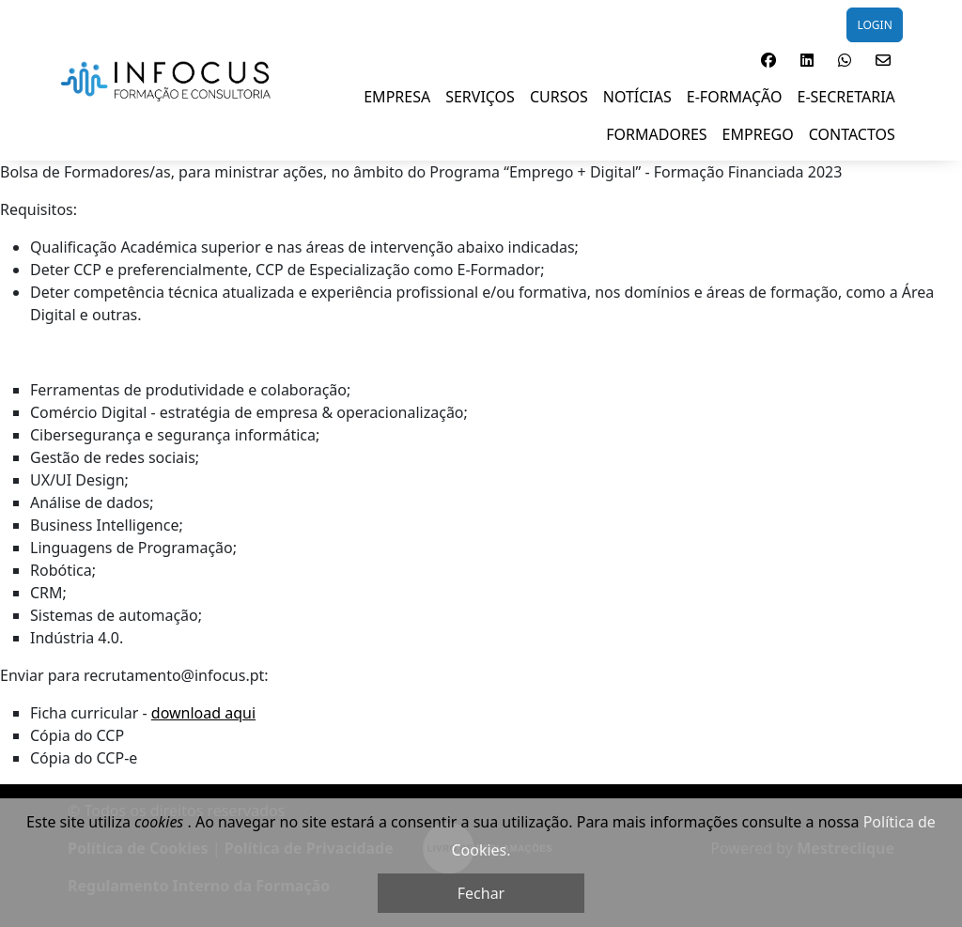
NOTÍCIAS (637, 96)
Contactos (852, 134)
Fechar (481, 893)
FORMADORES (656, 134)
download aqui (203, 713)
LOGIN (874, 25)
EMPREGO (758, 134)
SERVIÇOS (480, 96)
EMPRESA (397, 96)
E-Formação (735, 96)
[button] (768, 60)
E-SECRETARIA (846, 96)
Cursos (559, 96)
